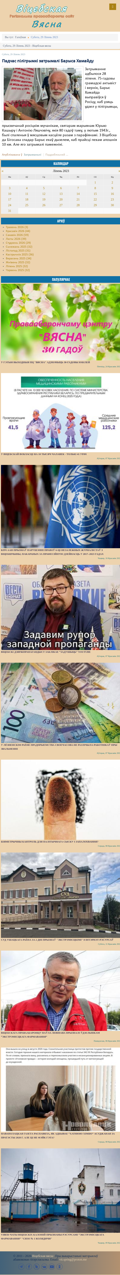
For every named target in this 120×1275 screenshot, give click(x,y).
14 (78, 193)
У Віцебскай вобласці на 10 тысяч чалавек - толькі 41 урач (43, 454)
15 (95, 193)
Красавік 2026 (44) (18, 231)
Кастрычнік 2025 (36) (20, 254)
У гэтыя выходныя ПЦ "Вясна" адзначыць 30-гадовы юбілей (45, 362)
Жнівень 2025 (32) (18, 262)
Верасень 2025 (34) (18, 258)
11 (26, 193)
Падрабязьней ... (56, 154)
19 (43, 199)
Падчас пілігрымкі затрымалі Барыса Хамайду (48, 61)
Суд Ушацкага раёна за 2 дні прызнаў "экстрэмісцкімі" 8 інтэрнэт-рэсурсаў (57, 939)
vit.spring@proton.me (73, 1259)
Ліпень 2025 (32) (17, 266)
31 (9, 210)
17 (9, 199)
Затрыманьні (32, 154)
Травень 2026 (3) (17, 227)
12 (43, 193)
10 (9, 193)
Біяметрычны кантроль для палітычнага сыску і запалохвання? (49, 841)
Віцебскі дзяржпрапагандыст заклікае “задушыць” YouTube (46, 651)
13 (61, 193)
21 (78, 199)
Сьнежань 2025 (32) (19, 246)
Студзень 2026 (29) (18, 242)
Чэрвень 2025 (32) (18, 270)
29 (95, 205)
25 (26, 205)
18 (26, 199)
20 (61, 199)
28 (78, 205)
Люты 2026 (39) (16, 239)
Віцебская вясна (42, 1256)
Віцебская (41, 8)
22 (95, 199)
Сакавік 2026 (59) (17, 235)
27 (61, 205)
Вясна (46, 23)
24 (9, 205)
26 (43, 205)
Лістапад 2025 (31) (18, 250)
